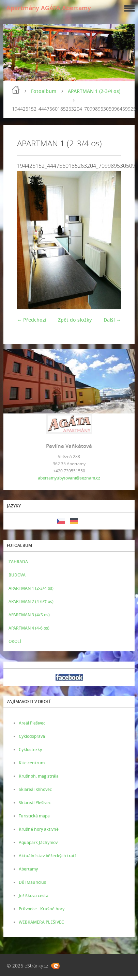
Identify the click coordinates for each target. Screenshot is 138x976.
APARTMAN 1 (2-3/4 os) (94, 91)
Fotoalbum (43, 91)
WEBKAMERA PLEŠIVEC (41, 922)
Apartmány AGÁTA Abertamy (48, 8)
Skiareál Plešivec (35, 803)
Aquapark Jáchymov (38, 842)
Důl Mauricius (32, 882)
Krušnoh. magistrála (39, 776)
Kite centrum (32, 763)
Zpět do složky (75, 319)
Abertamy (28, 869)
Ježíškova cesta (33, 895)
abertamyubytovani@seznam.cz (69, 478)
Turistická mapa (34, 816)
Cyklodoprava (32, 736)
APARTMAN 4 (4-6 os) (29, 628)
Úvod (15, 90)
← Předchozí (31, 319)
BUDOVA (17, 575)
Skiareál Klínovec (35, 789)
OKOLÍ (15, 641)
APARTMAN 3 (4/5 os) (29, 615)
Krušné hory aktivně (39, 829)
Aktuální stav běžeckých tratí (47, 856)
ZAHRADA (18, 562)
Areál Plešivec (32, 723)
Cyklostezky (30, 749)
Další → (112, 319)
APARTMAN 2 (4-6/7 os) (31, 601)
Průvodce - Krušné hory (41, 909)
